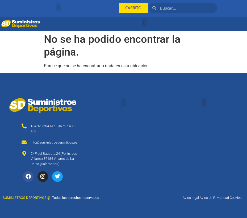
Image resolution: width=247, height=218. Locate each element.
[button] (58, 7)
